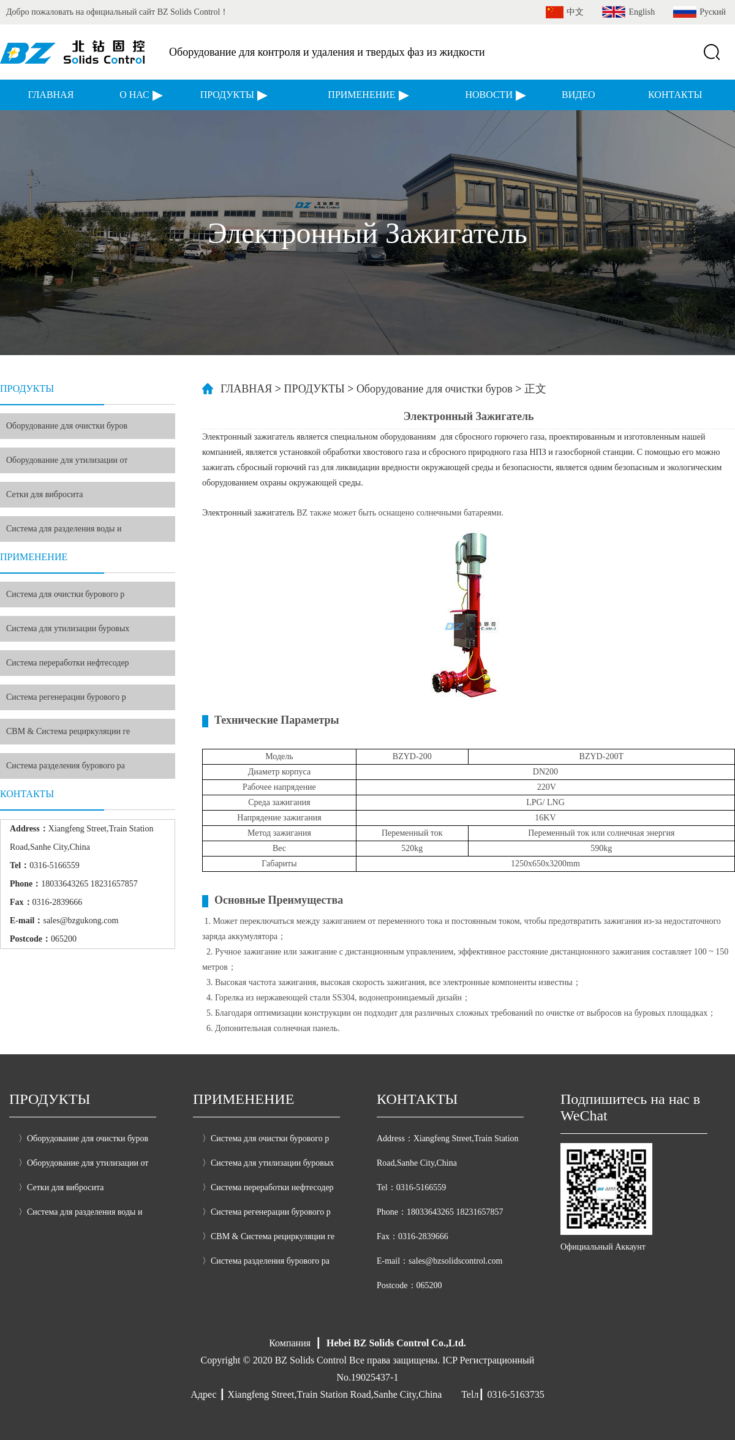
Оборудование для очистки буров (66, 425)
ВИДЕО (578, 94)
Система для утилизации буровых (67, 628)
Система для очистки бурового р (65, 594)
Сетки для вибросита (44, 494)
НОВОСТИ (489, 94)
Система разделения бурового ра (65, 765)
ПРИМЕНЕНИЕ (361, 94)
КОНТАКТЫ (675, 94)
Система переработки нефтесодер (67, 662)
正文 (535, 389)
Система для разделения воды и (64, 528)
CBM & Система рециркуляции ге (68, 731)
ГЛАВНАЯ (51, 94)
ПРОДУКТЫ (227, 94)
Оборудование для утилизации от (66, 460)
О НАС (134, 94)
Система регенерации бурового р (66, 697)
